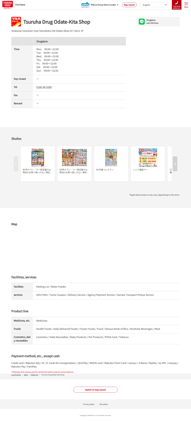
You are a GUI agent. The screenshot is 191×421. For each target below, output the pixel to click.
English (155, 4)
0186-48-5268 (44, 87)
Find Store (13, 4)
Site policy (103, 404)
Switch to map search (95, 389)
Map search (129, 4)
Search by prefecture (176, 5)
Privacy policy (88, 404)
